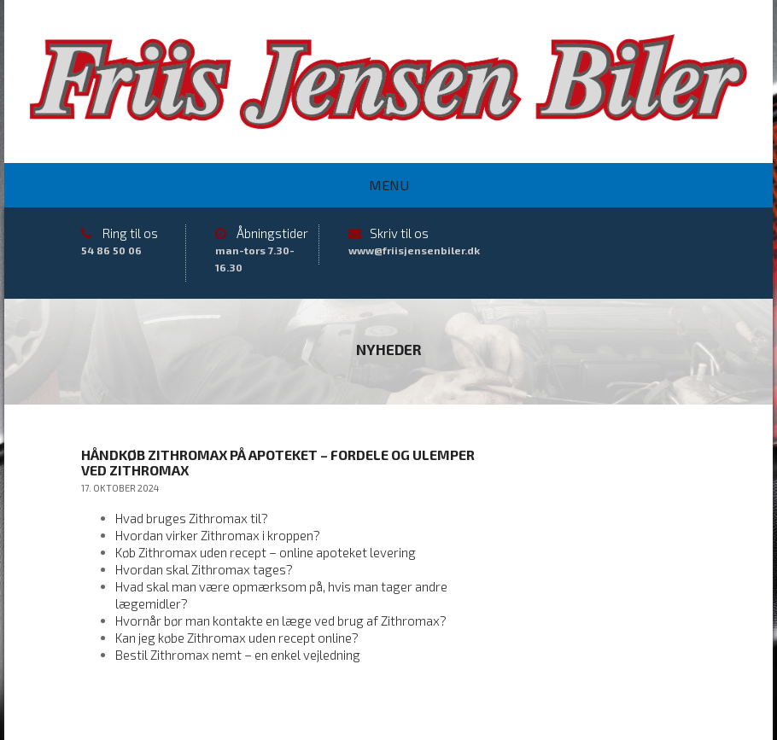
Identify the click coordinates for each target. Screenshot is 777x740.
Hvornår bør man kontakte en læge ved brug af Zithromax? (281, 620)
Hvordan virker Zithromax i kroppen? (217, 535)
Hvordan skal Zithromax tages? (204, 569)
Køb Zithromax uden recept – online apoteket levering (265, 552)
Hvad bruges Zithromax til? (191, 518)
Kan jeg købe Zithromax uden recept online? (237, 637)
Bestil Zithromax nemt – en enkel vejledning (237, 654)
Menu (389, 185)
